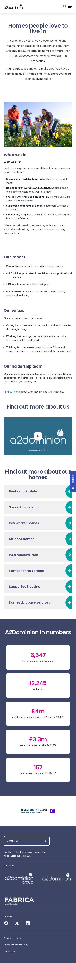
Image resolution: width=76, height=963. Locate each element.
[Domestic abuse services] (38, 602)
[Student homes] (38, 539)
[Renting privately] (38, 491)
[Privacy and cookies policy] (38, 944)
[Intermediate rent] (38, 555)
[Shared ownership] (38, 507)
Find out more (12, 391)
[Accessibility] (38, 951)
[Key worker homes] (38, 523)
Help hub (25, 855)
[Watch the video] (38, 436)
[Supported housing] (38, 586)
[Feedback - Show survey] (73, 481)
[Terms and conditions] (38, 938)
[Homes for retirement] (38, 570)
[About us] (19, 877)
